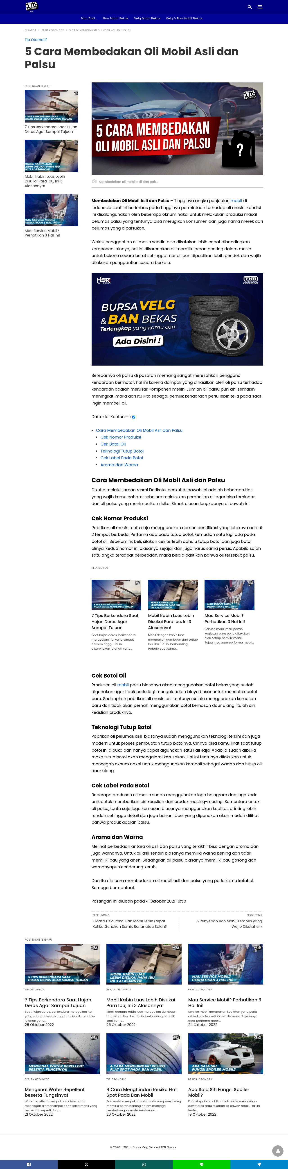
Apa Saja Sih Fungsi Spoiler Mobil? (218, 1092)
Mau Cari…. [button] (89, 18)
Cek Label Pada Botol (122, 458)
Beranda (30, 30)
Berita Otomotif (53, 30)
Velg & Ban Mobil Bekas (184, 18)
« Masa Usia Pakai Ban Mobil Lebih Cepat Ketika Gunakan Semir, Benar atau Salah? (130, 924)
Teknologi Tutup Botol (122, 451)
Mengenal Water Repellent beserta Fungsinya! (55, 1092)
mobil (236, 200)
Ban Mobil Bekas (115, 18)
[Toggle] (133, 417)
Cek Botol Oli (113, 444)
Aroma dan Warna (119, 465)
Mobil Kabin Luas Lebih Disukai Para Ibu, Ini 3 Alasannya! (171, 621)
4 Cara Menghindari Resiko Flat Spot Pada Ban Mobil (141, 1092)
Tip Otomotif (36, 39)
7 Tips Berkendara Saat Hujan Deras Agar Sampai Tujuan (115, 621)
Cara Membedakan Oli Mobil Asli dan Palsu (139, 430)
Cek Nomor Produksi (121, 437)
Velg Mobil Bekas (147, 18)
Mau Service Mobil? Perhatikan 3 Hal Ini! (225, 618)
